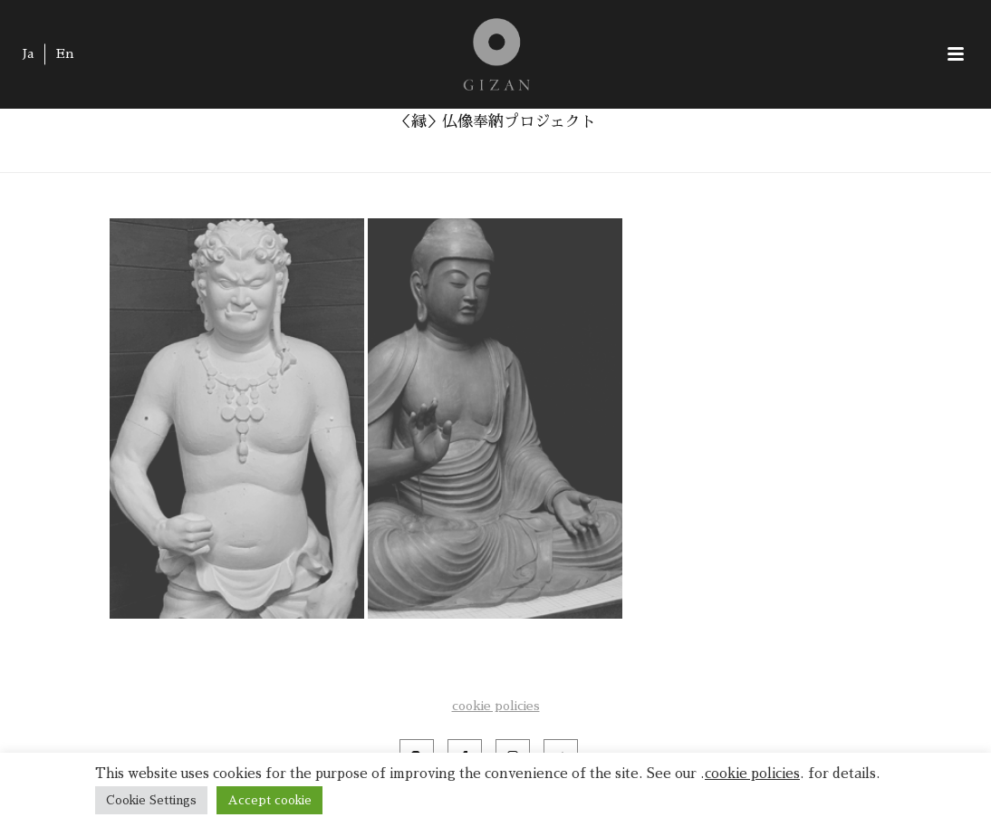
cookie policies (496, 705)
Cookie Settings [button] (151, 800)
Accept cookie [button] (269, 800)
